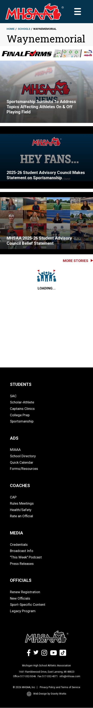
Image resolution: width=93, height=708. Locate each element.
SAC (13, 396)
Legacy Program (23, 611)
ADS (14, 438)
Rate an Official (21, 516)
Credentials (19, 544)
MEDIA (16, 532)
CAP (13, 497)
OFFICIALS (20, 580)
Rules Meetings (22, 503)
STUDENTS (20, 384)
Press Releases (22, 564)
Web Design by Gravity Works (46, 693)
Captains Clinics (22, 409)
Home (10, 28)
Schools (24, 28)
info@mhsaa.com (70, 676)
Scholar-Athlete (22, 402)
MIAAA (15, 450)
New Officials (20, 598)
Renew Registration (25, 592)
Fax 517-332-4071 (48, 676)
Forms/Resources (24, 469)
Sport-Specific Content (27, 604)
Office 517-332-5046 (24, 676)
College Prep (20, 415)
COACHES (20, 485)
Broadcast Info (21, 551)
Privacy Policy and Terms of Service (60, 687)
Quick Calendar (21, 462)
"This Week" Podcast (26, 557)
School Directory (23, 456)
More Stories (75, 261)
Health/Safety (20, 510)
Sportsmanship (21, 421)
